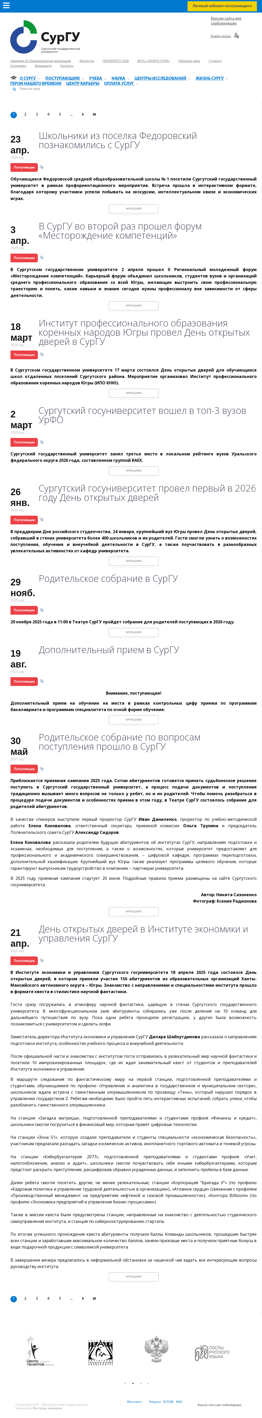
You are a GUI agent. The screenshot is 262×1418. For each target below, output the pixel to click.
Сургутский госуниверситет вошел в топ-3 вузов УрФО (142, 415)
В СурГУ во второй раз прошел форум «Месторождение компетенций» (120, 231)
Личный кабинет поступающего (222, 6)
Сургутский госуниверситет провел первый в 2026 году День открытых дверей (147, 493)
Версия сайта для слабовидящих (220, 1405)
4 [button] (148, 1383)
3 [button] (140, 1383)
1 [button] (125, 1383)
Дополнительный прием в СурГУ (109, 649)
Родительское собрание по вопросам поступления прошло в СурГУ (119, 742)
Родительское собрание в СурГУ (108, 578)
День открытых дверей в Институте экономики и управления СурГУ (143, 933)
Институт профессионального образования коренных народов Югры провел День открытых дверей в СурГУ (144, 332)
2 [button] (133, 1383)
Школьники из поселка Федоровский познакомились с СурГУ (118, 140)
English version (221, 36)
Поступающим (24, 167)
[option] (53, 1351)
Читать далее (134, 208)
